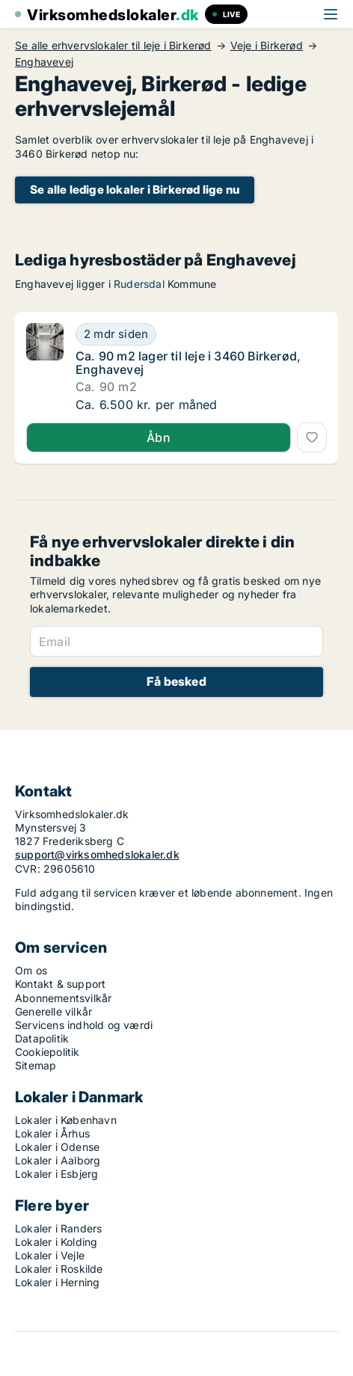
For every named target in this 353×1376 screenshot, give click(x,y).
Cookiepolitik (47, 1051)
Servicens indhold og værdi (84, 1025)
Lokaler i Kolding (56, 1241)
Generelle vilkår (53, 1011)
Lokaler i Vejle (50, 1255)
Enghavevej (44, 62)
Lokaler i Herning (57, 1282)
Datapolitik (42, 1038)
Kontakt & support (60, 983)
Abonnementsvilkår (63, 998)
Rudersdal (139, 283)
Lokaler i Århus (52, 1133)
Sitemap (35, 1065)
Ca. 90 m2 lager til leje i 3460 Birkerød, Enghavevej (188, 362)
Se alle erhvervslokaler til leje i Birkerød (113, 46)
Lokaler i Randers (58, 1228)
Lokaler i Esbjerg (56, 1173)
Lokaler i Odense (57, 1146)
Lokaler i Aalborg (57, 1160)
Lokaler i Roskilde (59, 1268)
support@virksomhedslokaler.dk (97, 854)
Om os (31, 970)
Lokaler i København (66, 1120)
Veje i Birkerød (266, 46)
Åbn (159, 437)
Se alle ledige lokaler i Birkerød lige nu (134, 189)
